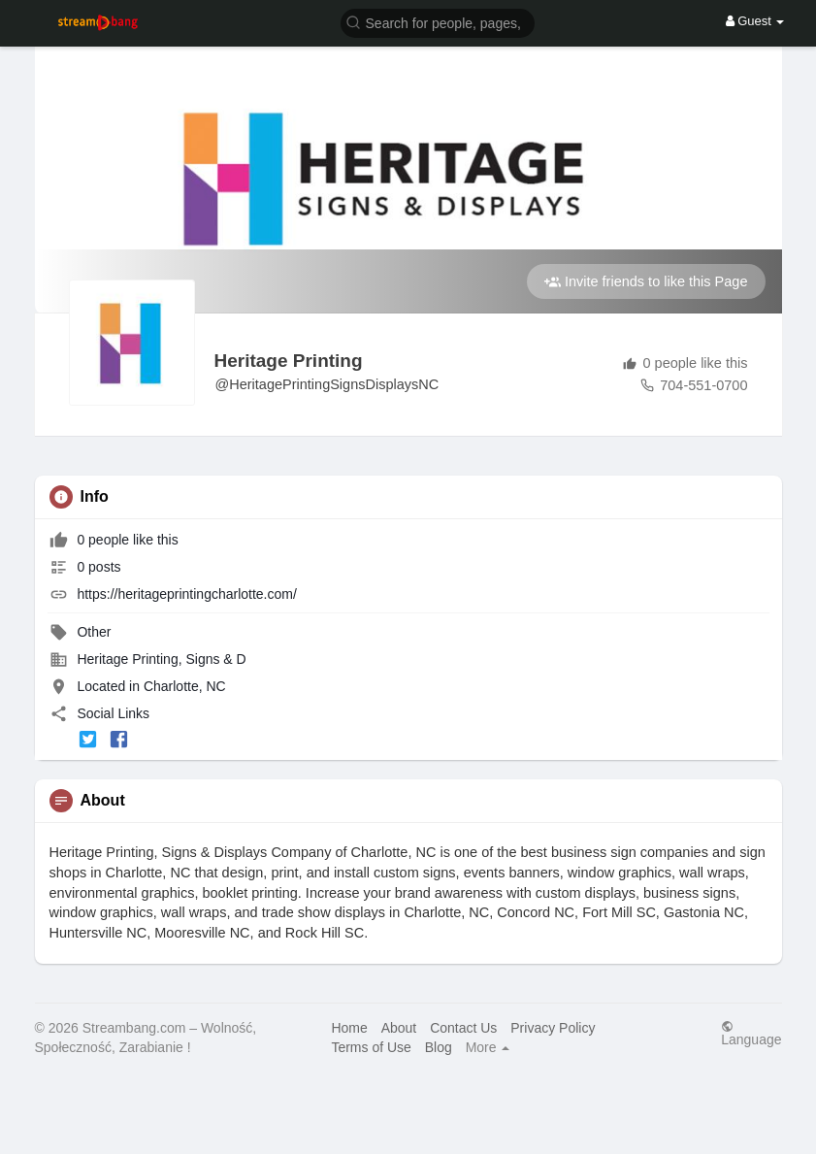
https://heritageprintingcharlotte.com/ (186, 594)
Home (349, 1028)
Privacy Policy (552, 1028)
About (399, 1028)
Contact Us (463, 1028)
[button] (437, 22)
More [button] (488, 1047)
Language (751, 1033)
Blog (438, 1047)
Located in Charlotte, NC (151, 686)
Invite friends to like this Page (646, 282)
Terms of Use (370, 1047)
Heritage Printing (288, 360)
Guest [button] (755, 21)
